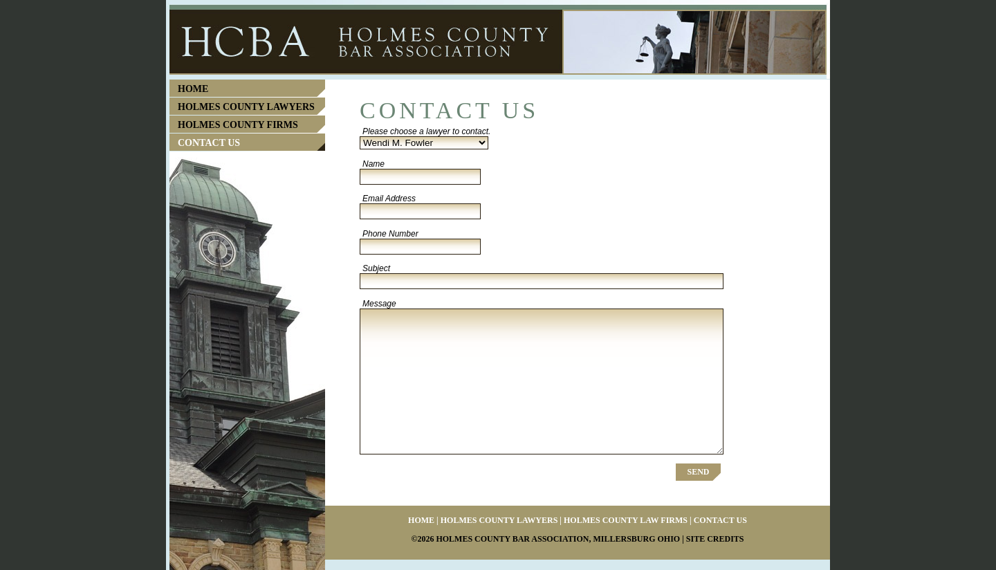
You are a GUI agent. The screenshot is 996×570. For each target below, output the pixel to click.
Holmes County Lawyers (246, 107)
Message (379, 304)
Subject (376, 268)
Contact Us (209, 143)
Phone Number (390, 234)
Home (193, 89)
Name (373, 164)
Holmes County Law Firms (626, 520)
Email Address (389, 198)
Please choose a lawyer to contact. (426, 131)
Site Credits (715, 539)
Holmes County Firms (238, 125)
